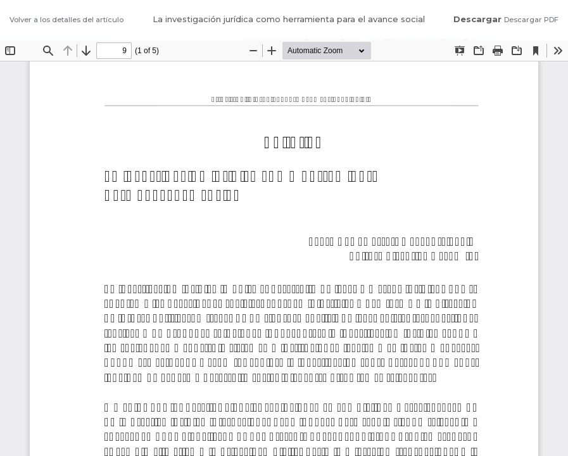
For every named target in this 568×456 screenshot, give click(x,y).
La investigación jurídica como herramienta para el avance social (289, 19)
